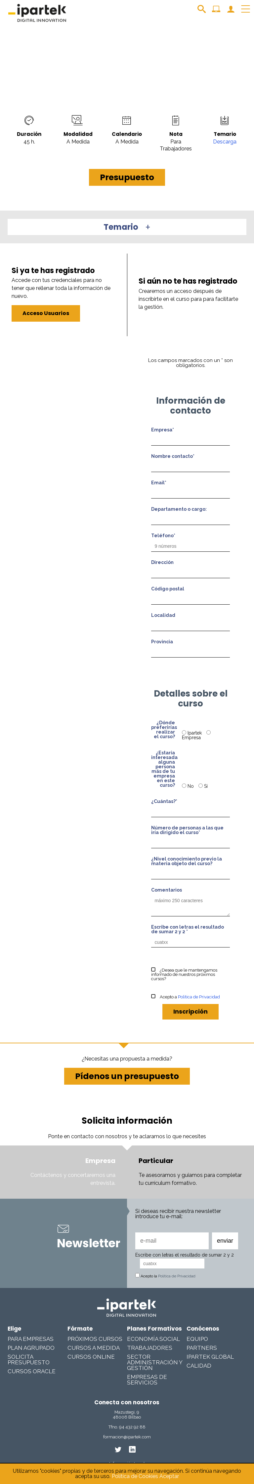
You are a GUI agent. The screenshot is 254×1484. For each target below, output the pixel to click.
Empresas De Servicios (147, 1380)
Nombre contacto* (172, 456)
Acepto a (185, 996)
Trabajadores (149, 1347)
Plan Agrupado (31, 1347)
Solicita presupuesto (29, 1359)
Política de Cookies (135, 1476)
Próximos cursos (94, 1339)
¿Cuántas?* (164, 801)
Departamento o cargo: (179, 509)
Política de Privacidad (199, 996)
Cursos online (91, 1356)
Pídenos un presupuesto (127, 1076)
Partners (202, 1347)
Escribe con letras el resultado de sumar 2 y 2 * (187, 929)
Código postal (167, 588)
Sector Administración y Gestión (154, 1362)
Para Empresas (31, 1339)
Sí (203, 786)
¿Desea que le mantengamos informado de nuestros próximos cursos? (184, 974)
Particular (156, 1160)
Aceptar (169, 1476)
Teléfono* (163, 535)
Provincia (162, 641)
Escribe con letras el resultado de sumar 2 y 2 (184, 1255)
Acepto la (165, 1276)
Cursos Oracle (32, 1371)
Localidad (163, 615)
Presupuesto (127, 177)
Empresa (196, 735)
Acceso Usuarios (45, 313)
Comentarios (166, 890)
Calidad (199, 1365)
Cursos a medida (93, 1347)
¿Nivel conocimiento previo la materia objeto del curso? (186, 861)
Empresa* (162, 429)
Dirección (162, 562)
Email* (158, 482)
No (188, 786)
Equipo (197, 1339)
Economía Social (153, 1339)
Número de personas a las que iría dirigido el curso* (187, 830)
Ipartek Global (210, 1356)
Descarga (224, 142)
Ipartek (192, 733)
